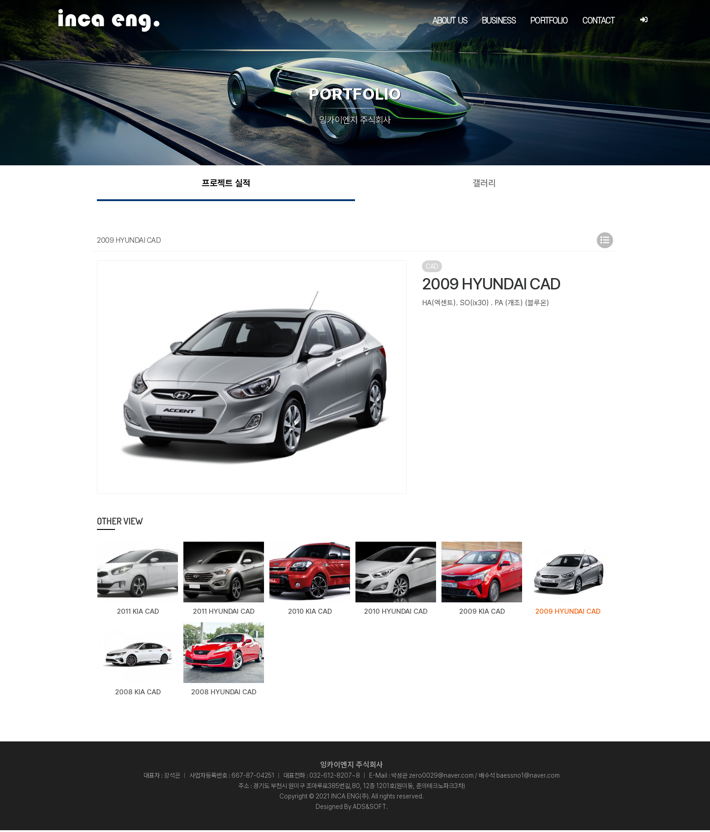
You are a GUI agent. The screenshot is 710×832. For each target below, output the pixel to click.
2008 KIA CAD (137, 694)
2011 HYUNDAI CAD (223, 614)
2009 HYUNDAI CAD (568, 614)
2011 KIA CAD (137, 614)
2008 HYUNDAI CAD (224, 694)
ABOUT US (449, 21)
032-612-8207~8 (334, 777)
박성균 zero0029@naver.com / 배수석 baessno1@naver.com (475, 777)
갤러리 (484, 184)
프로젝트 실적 (226, 184)
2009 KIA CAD (482, 614)
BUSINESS (499, 21)
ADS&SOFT (369, 808)
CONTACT (598, 21)
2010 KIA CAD (309, 614)
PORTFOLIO (548, 21)
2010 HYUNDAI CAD (396, 614)
